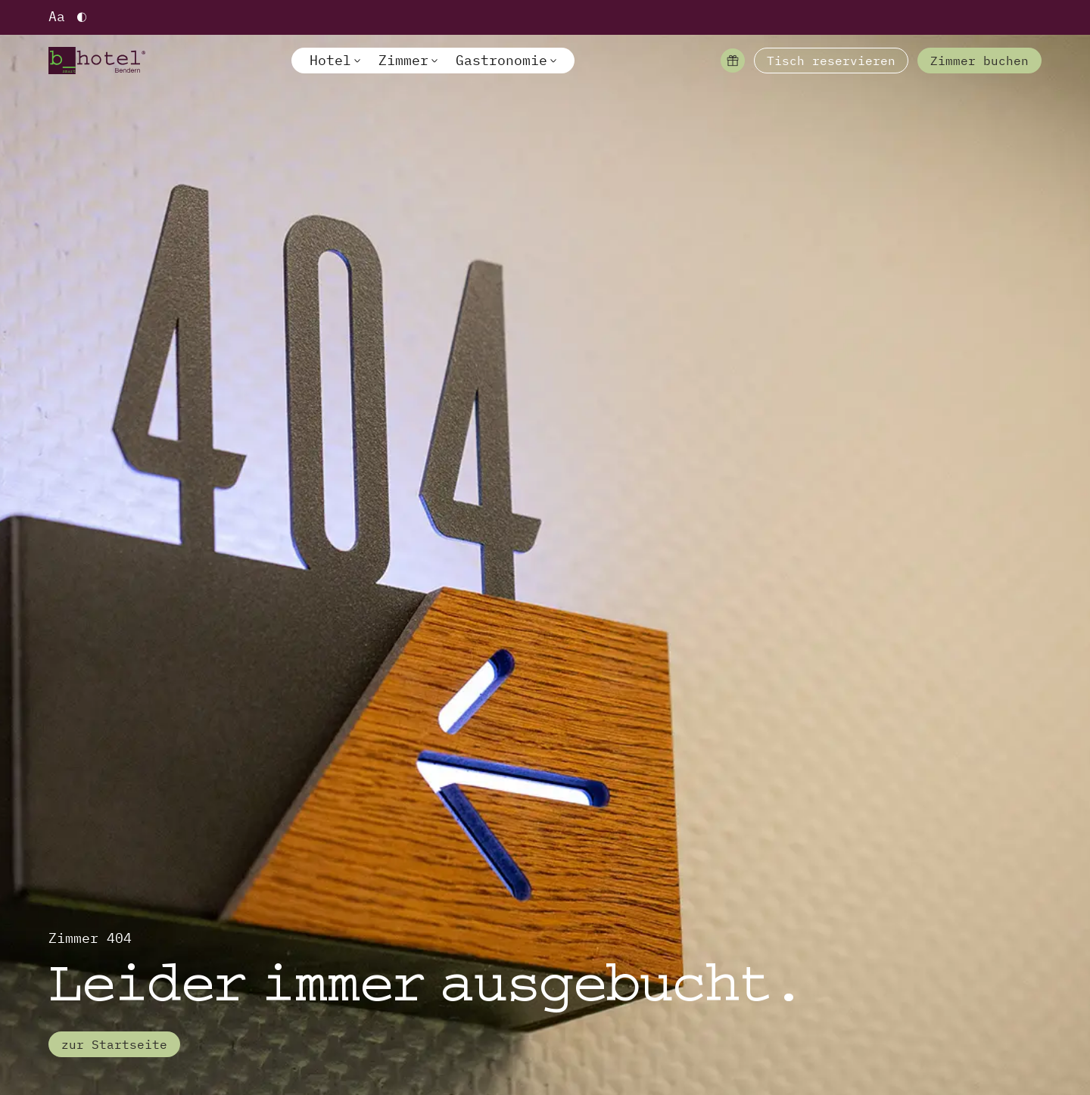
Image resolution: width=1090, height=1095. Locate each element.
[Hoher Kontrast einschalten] (81, 17)
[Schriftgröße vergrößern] (56, 17)
